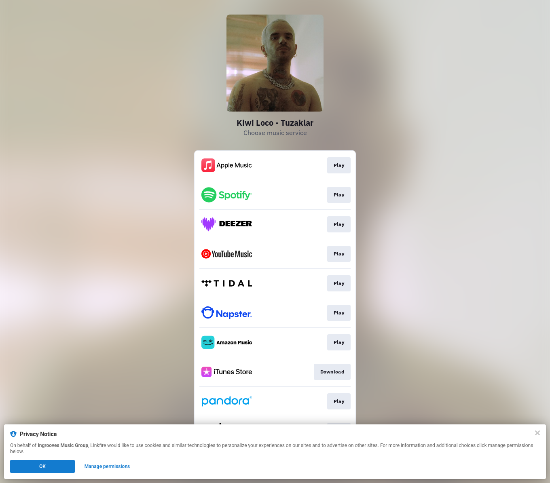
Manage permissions (107, 466)
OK (42, 466)
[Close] (537, 432)
